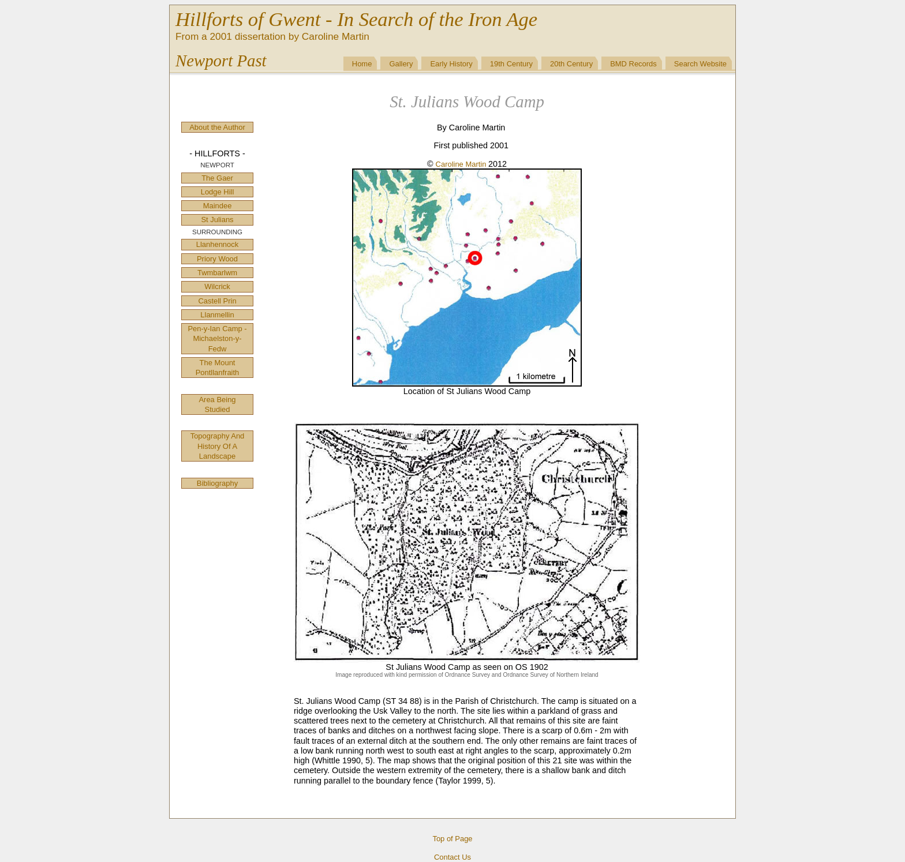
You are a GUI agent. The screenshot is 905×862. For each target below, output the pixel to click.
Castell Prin (217, 301)
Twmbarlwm (217, 272)
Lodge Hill (217, 192)
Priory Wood (217, 258)
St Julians (217, 219)
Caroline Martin (462, 164)
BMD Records (633, 63)
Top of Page (452, 838)
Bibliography (217, 483)
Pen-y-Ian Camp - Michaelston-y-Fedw (217, 338)
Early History (451, 63)
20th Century (571, 63)
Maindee (217, 205)
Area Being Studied (217, 404)
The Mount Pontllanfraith (218, 367)
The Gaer (217, 178)
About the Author (217, 127)
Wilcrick (217, 286)
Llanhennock (217, 244)
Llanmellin (217, 314)
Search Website (700, 63)
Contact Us (452, 857)
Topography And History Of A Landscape (217, 446)
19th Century (511, 63)
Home (362, 63)
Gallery (401, 63)
